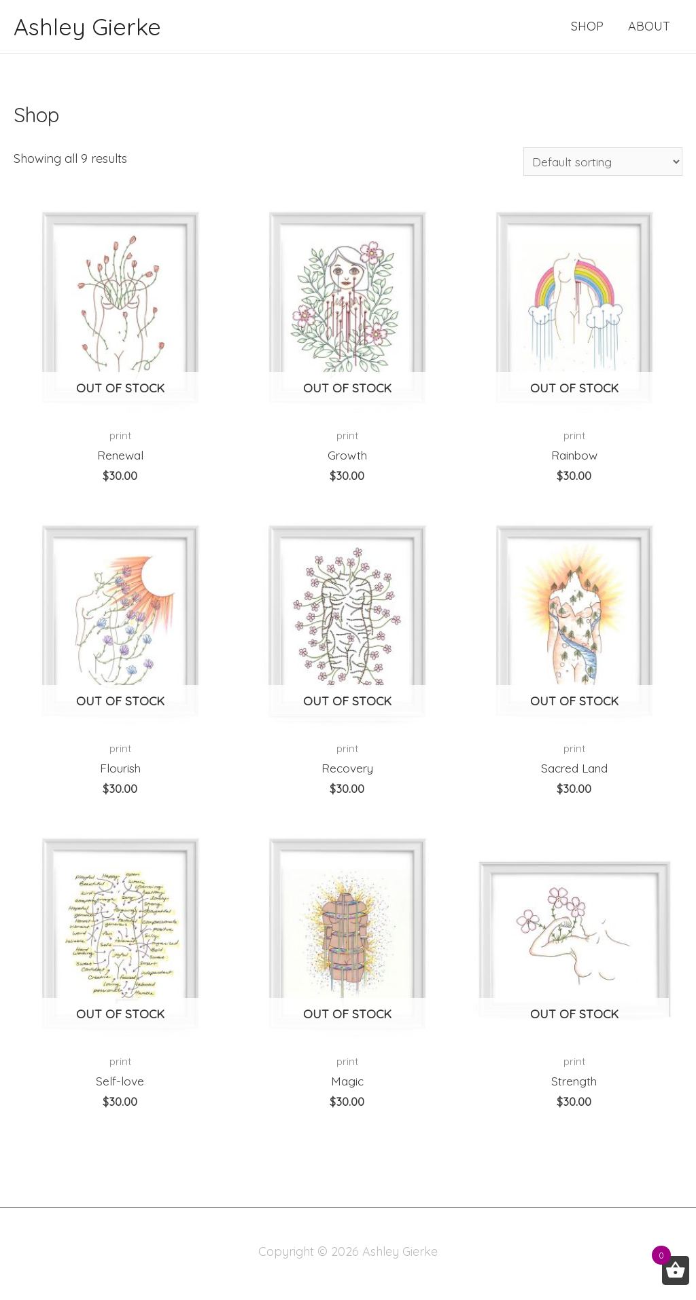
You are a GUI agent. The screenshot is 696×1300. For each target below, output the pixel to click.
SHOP (587, 26)
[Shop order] (598, 162)
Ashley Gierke (89, 26)
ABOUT (649, 26)
